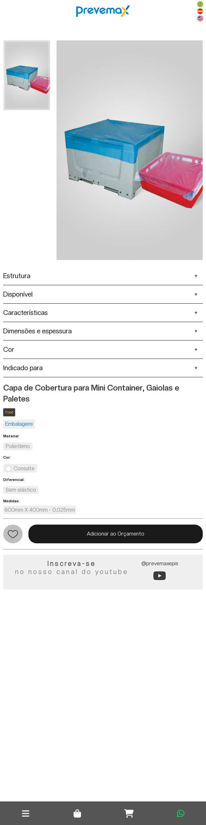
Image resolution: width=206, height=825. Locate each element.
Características (25, 313)
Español (200, 11)
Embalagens (19, 424)
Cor (8, 349)
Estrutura (16, 276)
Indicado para (23, 368)
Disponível (18, 294)
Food (9, 412)
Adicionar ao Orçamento (115, 534)
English (200, 18)
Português (200, 4)
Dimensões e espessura (37, 331)
